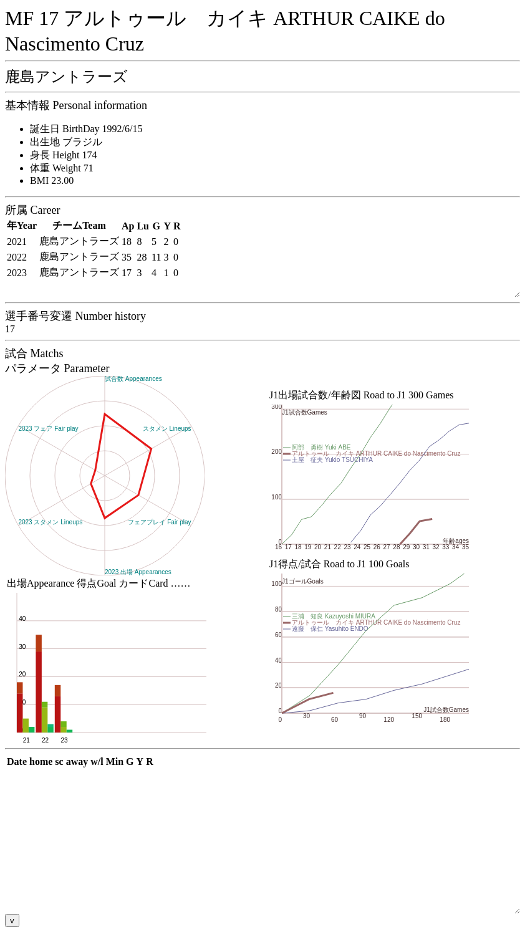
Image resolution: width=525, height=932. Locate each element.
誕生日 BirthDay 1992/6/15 (86, 128)
